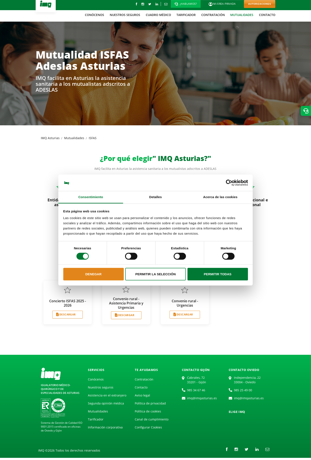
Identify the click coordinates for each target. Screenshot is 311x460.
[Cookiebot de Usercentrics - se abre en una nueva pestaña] (229, 183)
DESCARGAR (67, 314)
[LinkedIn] (157, 4)
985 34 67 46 (196, 390)
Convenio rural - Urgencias (185, 303)
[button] (186, 4)
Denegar (93, 274)
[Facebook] (136, 4)
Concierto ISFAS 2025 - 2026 (67, 303)
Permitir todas (217, 274)
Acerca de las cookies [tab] (220, 197)
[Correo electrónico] (166, 4)
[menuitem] (94, 14)
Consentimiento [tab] (90, 197)
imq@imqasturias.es (202, 398)
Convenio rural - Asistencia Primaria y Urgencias (126, 303)
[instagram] (143, 4)
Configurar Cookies (148, 427)
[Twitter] (150, 4)
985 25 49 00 (243, 390)
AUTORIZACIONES (259, 4)
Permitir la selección (155, 274)
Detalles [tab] (155, 197)
